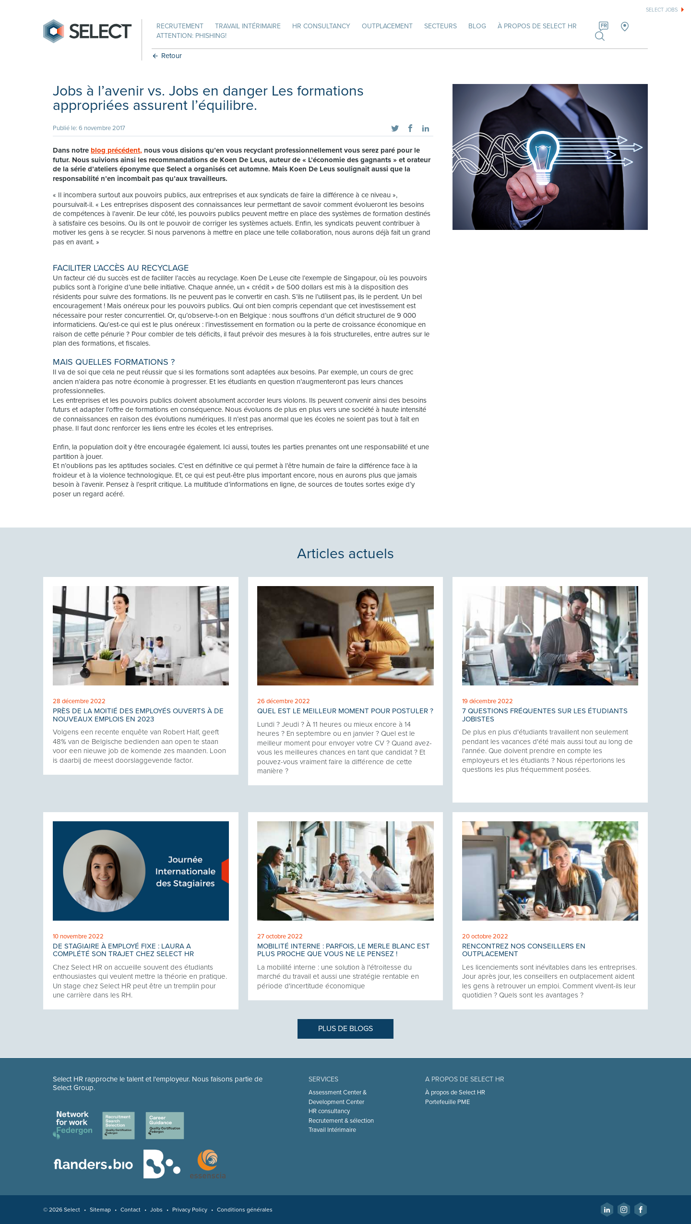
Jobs (157, 1209)
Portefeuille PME (447, 1102)
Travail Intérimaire (333, 1130)
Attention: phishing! (192, 36)
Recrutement (180, 26)
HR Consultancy (322, 26)
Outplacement (388, 26)
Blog (478, 26)
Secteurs (441, 26)
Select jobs (662, 10)
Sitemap (101, 1209)
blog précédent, (117, 150)
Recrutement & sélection (341, 1121)
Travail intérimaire (249, 26)
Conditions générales (246, 1209)
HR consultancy (329, 1111)
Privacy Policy (190, 1209)
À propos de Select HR (538, 26)
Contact (131, 1209)
